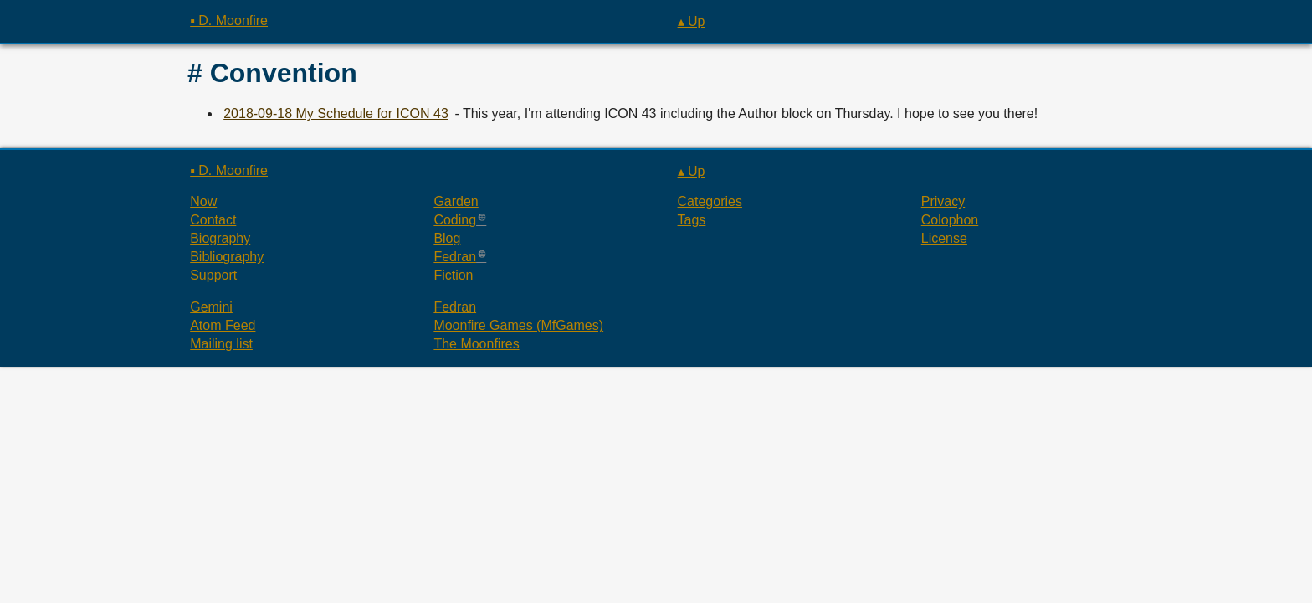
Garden (455, 201)
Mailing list (221, 344)
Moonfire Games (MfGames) (518, 325)
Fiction (453, 275)
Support (213, 275)
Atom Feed (222, 325)
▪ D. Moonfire (229, 20)
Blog (446, 238)
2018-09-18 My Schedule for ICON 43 (335, 113)
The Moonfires (476, 344)
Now (203, 201)
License (944, 238)
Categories (710, 201)
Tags (692, 220)
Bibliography (227, 257)
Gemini (211, 307)
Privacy (943, 201)
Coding (454, 220)
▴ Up (691, 21)
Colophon (950, 220)
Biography (220, 238)
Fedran (454, 257)
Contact (213, 220)
